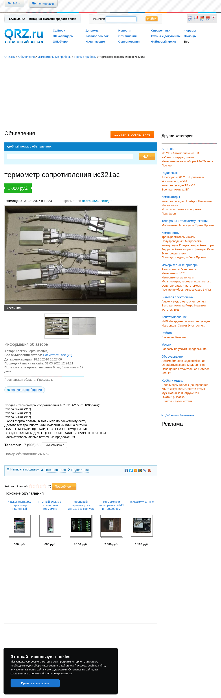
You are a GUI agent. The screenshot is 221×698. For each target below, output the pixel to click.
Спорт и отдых (195, 388)
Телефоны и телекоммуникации (185, 221)
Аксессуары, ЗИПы (198, 289)
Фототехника (170, 309)
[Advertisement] (110, 95)
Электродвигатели (174, 253)
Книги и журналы (173, 388)
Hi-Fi (165, 321)
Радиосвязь (170, 173)
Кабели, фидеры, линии (178, 157)
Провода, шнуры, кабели (178, 257)
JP (213, 20)
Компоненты (170, 233)
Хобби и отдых (172, 380)
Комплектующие (173, 201)
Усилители (169, 181)
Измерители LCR (173, 273)
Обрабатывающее (174, 364)
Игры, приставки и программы (182, 209)
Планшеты (205, 201)
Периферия (169, 213)
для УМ (182, 181)
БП (187, 189)
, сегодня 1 (98, 201)
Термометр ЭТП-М (141, 502)
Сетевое (204, 369)
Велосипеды (170, 384)
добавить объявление (132, 134)
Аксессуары (170, 177)
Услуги (166, 344)
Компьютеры (171, 197)
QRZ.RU (9, 56)
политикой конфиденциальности (51, 673)
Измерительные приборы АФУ (182, 161)
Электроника (196, 325)
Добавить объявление (178, 415)
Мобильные (169, 225)
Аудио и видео (171, 301)
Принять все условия (35, 683)
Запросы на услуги (174, 349)
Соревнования (129, 41)
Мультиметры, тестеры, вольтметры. (186, 281)
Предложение (197, 349)
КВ (163, 153)
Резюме (180, 337)
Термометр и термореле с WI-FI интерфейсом (111, 505)
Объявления (127, 36)
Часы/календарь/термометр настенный (19, 505)
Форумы (190, 30)
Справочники (160, 30)
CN (208, 20)
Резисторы (206, 245)
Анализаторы (171, 269)
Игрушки (200, 305)
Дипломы (92, 30)
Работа (167, 333)
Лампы (190, 237)
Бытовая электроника (177, 297)
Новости (124, 30)
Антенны (168, 149)
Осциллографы (172, 285)
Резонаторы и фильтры (190, 249)
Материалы (169, 325)
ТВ (197, 153)
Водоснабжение (194, 360)
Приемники (196, 177)
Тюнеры (208, 161)
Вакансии (168, 337)
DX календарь (63, 36)
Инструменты (178, 321)
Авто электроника (194, 301)
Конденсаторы (189, 245)
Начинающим (95, 41)
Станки (166, 373)
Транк (199, 225)
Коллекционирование (193, 384)
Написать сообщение (26, 390)
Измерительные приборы (54, 56)
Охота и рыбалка (173, 397)
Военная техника (173, 189)
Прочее (167, 165)
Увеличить (14, 308)
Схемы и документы (165, 36)
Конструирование (174, 317)
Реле (210, 249)
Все (186, 41)
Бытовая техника (173, 305)
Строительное (187, 369)
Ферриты (168, 249)
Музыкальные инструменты (180, 393)
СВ (193, 185)
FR (195, 20)
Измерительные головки (178, 277)
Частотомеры (192, 285)
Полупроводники (173, 241)
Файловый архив (163, 41)
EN (190, 20)
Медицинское (196, 364)
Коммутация (170, 245)
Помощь (190, 36)
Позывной (98, 19)
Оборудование (172, 356)
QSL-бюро (60, 41)
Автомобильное (172, 360)
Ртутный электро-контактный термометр (50, 505)
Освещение (169, 369)
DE (201, 20)
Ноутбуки (191, 201)
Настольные (170, 205)
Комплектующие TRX (176, 185)
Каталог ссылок (97, 36)
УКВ (169, 153)
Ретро (189, 305)
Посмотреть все (57, 355)
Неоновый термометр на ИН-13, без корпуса (81, 505)
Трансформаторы (173, 237)
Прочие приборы (85, 56)
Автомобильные (183, 153)
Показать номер (54, 445)
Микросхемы (193, 241)
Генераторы (188, 269)
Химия (182, 325)
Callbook (59, 30)
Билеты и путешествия (177, 401)
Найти (151, 19)
